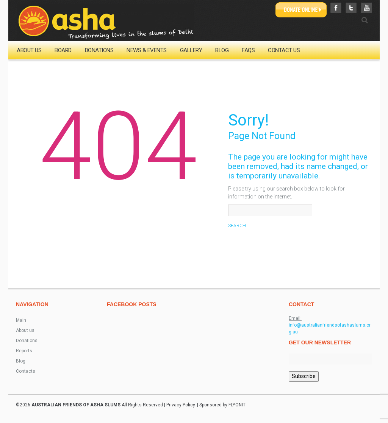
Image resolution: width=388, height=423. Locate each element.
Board (63, 50)
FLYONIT (237, 405)
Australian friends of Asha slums (75, 405)
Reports (24, 350)
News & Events (147, 50)
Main (21, 320)
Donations (99, 50)
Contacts (25, 371)
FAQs (248, 50)
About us (29, 50)
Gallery (191, 50)
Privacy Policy (180, 405)
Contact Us (284, 50)
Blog (221, 50)
